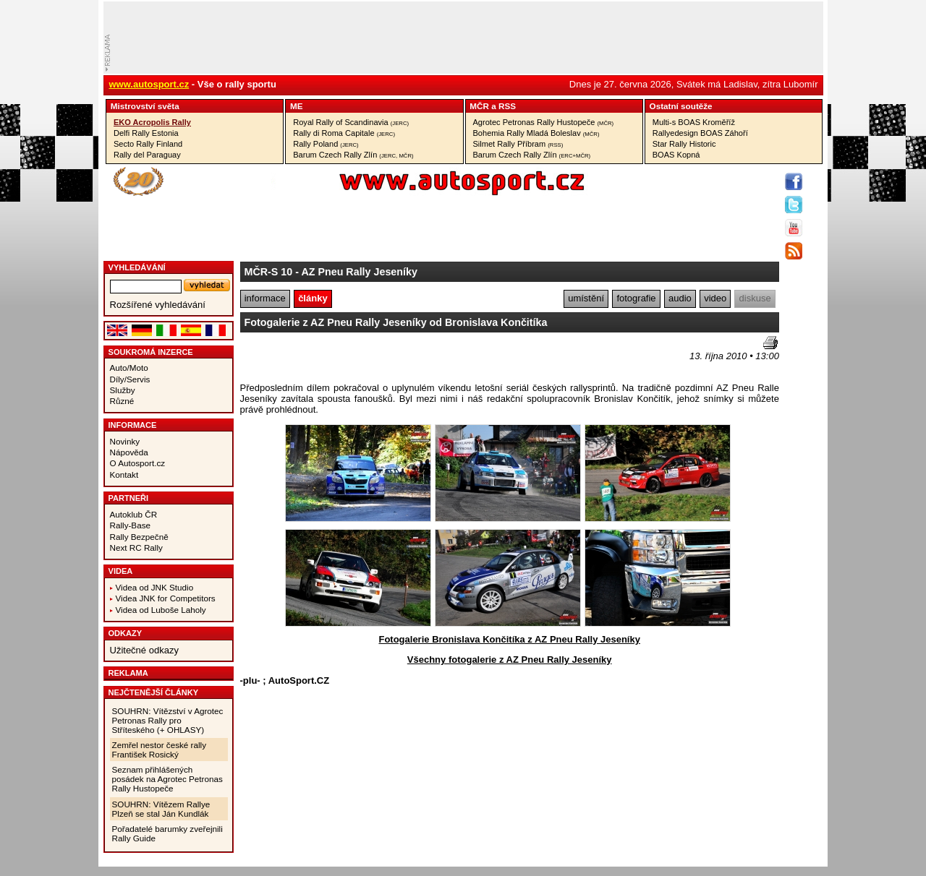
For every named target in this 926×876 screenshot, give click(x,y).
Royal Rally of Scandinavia (351, 122)
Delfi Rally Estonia (146, 133)
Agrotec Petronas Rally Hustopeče (543, 122)
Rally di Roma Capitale (344, 133)
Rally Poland (325, 143)
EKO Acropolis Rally (152, 122)
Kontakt (124, 474)
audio (680, 298)
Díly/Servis (130, 379)
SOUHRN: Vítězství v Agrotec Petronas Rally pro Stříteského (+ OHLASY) (168, 720)
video (715, 298)
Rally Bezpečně (139, 536)
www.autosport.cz (149, 84)
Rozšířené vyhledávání (157, 304)
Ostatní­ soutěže (681, 106)
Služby (122, 390)
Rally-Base (130, 525)
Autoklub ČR (134, 514)
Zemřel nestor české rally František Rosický (159, 749)
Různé (122, 400)
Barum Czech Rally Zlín (353, 154)
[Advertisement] (324, 357)
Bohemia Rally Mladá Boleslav (536, 133)
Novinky (125, 441)
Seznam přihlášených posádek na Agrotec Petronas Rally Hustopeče (167, 779)
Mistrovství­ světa (145, 106)
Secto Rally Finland (148, 143)
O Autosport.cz (138, 463)
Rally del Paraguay (147, 154)
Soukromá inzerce (151, 352)
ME (296, 106)
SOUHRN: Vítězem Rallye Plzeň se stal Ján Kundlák (161, 808)
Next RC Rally (136, 547)
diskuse (755, 298)
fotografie (635, 298)
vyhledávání (137, 267)
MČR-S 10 (269, 272)
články (312, 298)
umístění (586, 298)
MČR (479, 106)
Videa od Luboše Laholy (161, 609)
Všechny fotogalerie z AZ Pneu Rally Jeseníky (509, 659)
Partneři (129, 498)
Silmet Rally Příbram (518, 143)
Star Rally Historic (684, 143)
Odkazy (126, 633)
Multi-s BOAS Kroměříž (694, 122)
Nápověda (129, 452)
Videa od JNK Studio (155, 587)
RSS (507, 106)
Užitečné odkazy (144, 650)
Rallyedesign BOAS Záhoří (700, 133)
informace (265, 298)
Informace (133, 425)
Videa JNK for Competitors (166, 598)
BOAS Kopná (676, 154)
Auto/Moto (129, 367)
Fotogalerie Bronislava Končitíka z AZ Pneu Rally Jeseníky (509, 639)
